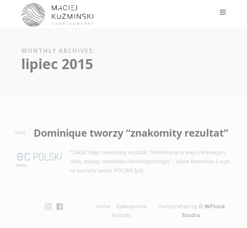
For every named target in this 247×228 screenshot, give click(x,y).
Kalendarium (132, 206)
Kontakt (121, 215)
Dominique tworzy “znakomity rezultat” (131, 132)
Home (103, 206)
